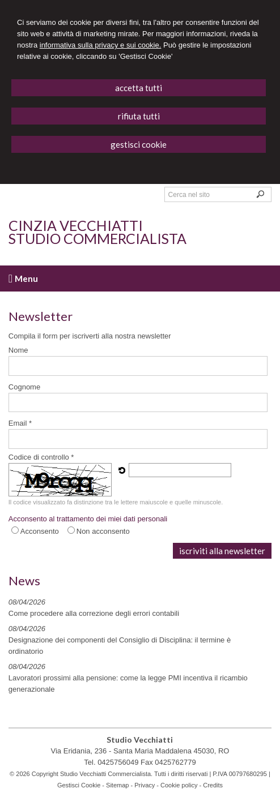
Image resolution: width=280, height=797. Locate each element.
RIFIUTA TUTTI (139, 116)
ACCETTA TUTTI (138, 88)
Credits (213, 785)
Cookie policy (178, 785)
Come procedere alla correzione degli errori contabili (94, 613)
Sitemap (117, 785)
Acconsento (39, 531)
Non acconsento (103, 531)
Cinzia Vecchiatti (76, 225)
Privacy (144, 785)
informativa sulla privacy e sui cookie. (101, 45)
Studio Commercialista (97, 238)
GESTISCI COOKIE (139, 144)
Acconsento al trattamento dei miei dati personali (88, 519)
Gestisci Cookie (78, 785)
